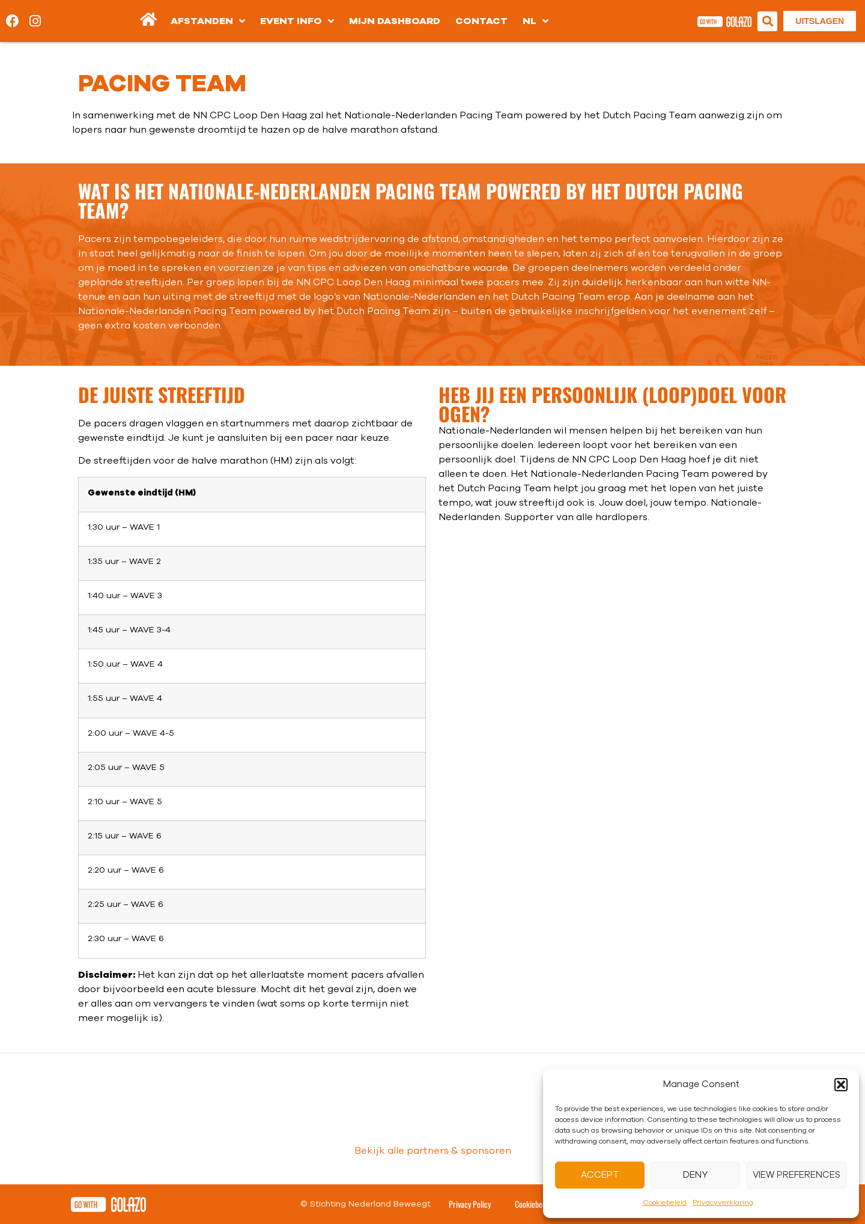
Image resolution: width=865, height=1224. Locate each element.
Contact (481, 21)
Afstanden (208, 21)
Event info (297, 21)
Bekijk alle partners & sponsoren (432, 1151)
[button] (841, 1085)
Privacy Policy (470, 1204)
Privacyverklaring (723, 1202)
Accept (600, 1175)
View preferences (796, 1175)
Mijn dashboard (394, 21)
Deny (695, 1175)
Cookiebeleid (665, 1202)
